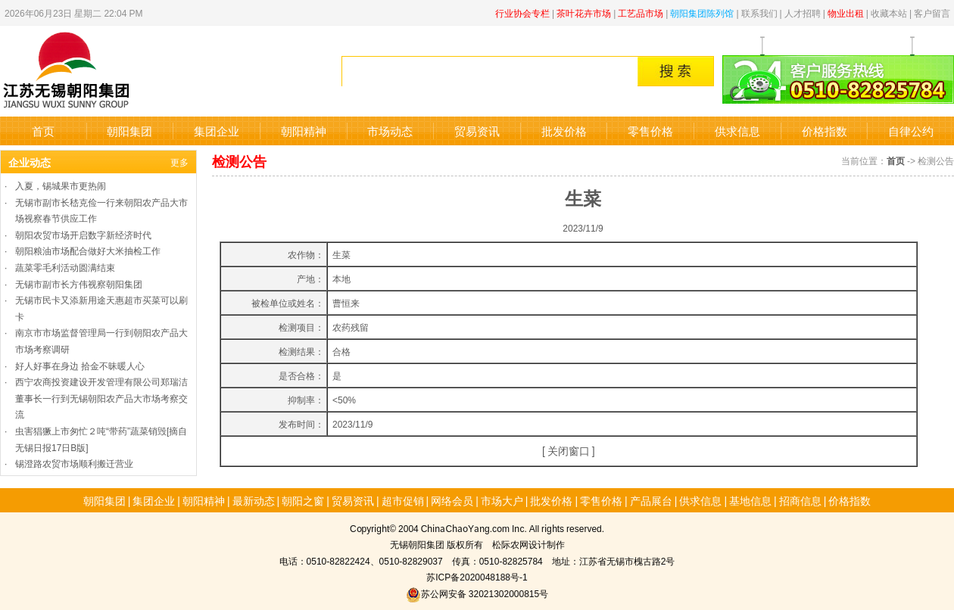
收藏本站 (889, 12)
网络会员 (452, 500)
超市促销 (403, 500)
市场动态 (390, 130)
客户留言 (932, 12)
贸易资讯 (477, 130)
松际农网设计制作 (528, 543)
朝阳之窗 (303, 500)
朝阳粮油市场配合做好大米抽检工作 (88, 250)
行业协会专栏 (522, 12)
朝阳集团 (129, 130)
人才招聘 (802, 12)
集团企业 (216, 130)
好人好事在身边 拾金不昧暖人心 (80, 365)
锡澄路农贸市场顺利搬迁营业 (74, 462)
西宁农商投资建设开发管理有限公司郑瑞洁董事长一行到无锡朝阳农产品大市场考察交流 (101, 397)
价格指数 (824, 130)
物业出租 (846, 12)
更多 (179, 161)
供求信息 (737, 130)
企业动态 (29, 162)
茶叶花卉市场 (583, 12)
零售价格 (650, 130)
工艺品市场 (640, 12)
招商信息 (800, 500)
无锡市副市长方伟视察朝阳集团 (78, 283)
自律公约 (911, 130)
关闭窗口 (568, 450)
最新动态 (253, 500)
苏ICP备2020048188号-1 (476, 576)
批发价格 (564, 130)
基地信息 (750, 500)
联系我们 (759, 12)
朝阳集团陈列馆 (702, 12)
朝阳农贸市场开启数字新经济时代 (83, 234)
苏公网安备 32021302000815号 (477, 593)
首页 (43, 130)
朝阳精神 (303, 130)
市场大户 (502, 500)
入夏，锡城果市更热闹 (60, 185)
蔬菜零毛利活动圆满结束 (65, 266)
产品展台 (651, 500)
